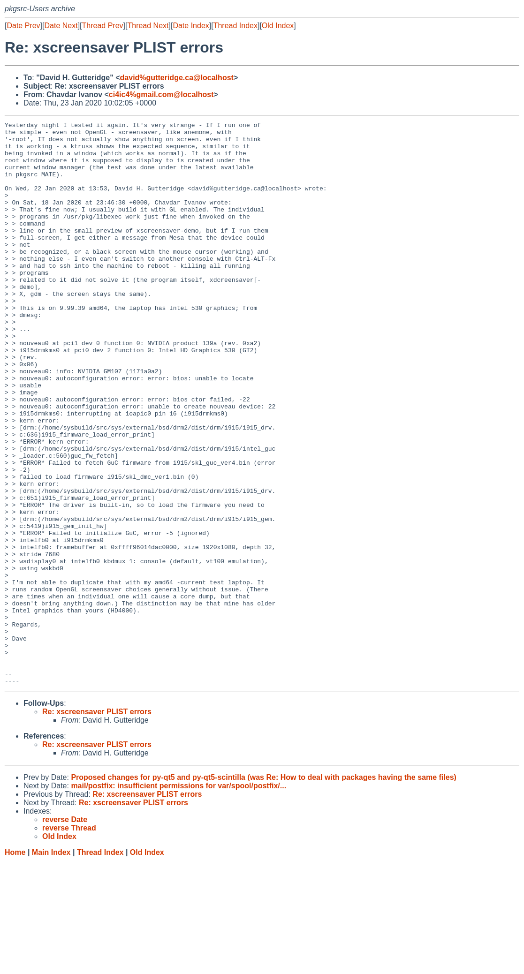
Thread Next (147, 26)
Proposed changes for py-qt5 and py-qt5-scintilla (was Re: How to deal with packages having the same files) (263, 890)
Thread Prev (102, 26)
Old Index (278, 26)
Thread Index (235, 26)
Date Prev (23, 26)
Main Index (51, 965)
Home (15, 965)
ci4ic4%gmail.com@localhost (161, 94)
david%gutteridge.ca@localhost (177, 78)
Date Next (60, 26)
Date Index (191, 26)
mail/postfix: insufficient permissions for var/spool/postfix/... (178, 898)
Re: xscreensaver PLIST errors (97, 824)
